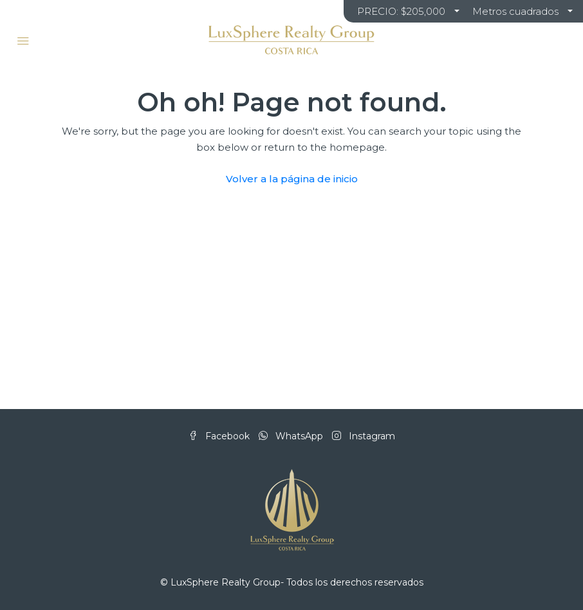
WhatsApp (292, 436)
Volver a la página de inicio (292, 179)
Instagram (363, 436)
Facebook (220, 436)
